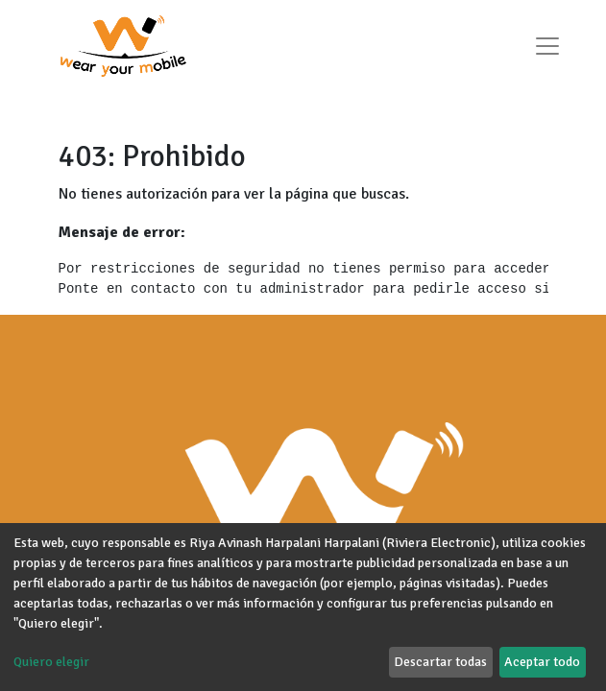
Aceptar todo (542, 662)
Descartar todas (440, 662)
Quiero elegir (51, 662)
